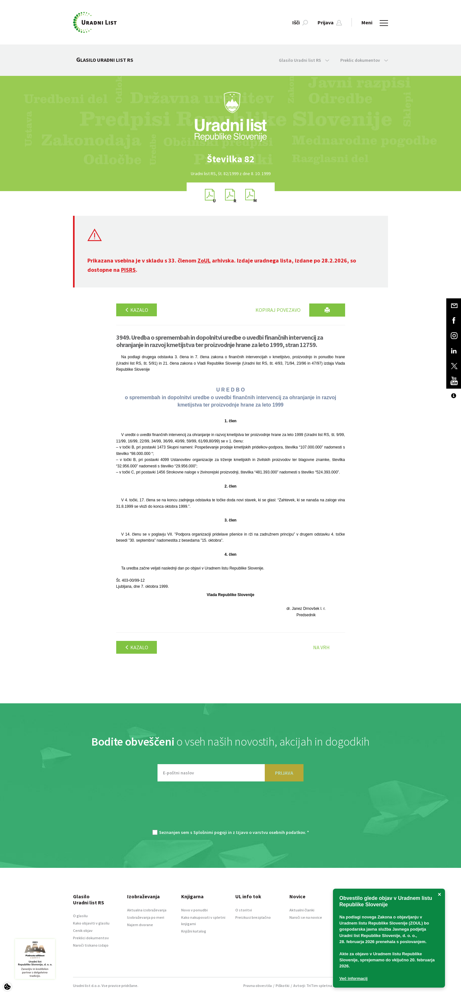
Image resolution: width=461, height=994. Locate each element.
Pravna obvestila (257, 985)
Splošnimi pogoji (210, 832)
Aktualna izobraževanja (146, 910)
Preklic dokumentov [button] (364, 60)
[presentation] (230, 808)
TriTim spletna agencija (326, 985)
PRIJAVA (284, 773)
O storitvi (243, 910)
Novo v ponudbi (194, 910)
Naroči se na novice (305, 917)
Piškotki (282, 985)
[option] (230, 159)
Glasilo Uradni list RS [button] (304, 60)
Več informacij (353, 978)
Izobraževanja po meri (145, 917)
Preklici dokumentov (91, 937)
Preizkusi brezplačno (253, 917)
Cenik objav (83, 930)
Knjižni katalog (193, 931)
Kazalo (136, 310)
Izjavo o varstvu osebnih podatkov (270, 832)
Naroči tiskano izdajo (91, 945)
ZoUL (204, 260)
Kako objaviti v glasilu (91, 923)
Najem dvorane (140, 924)
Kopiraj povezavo (278, 310)
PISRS (128, 269)
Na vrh (321, 647)
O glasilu (80, 915)
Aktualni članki (301, 910)
